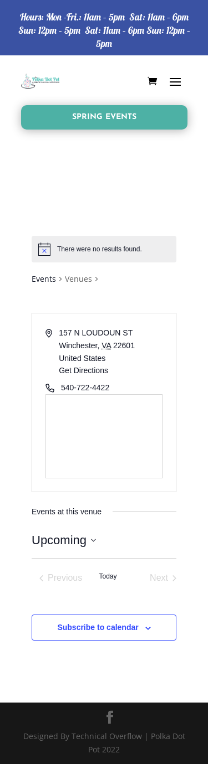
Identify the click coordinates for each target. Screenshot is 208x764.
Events (44, 278)
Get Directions (83, 370)
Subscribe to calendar (97, 627)
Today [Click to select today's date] (107, 576)
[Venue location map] (104, 436)
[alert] (104, 249)
